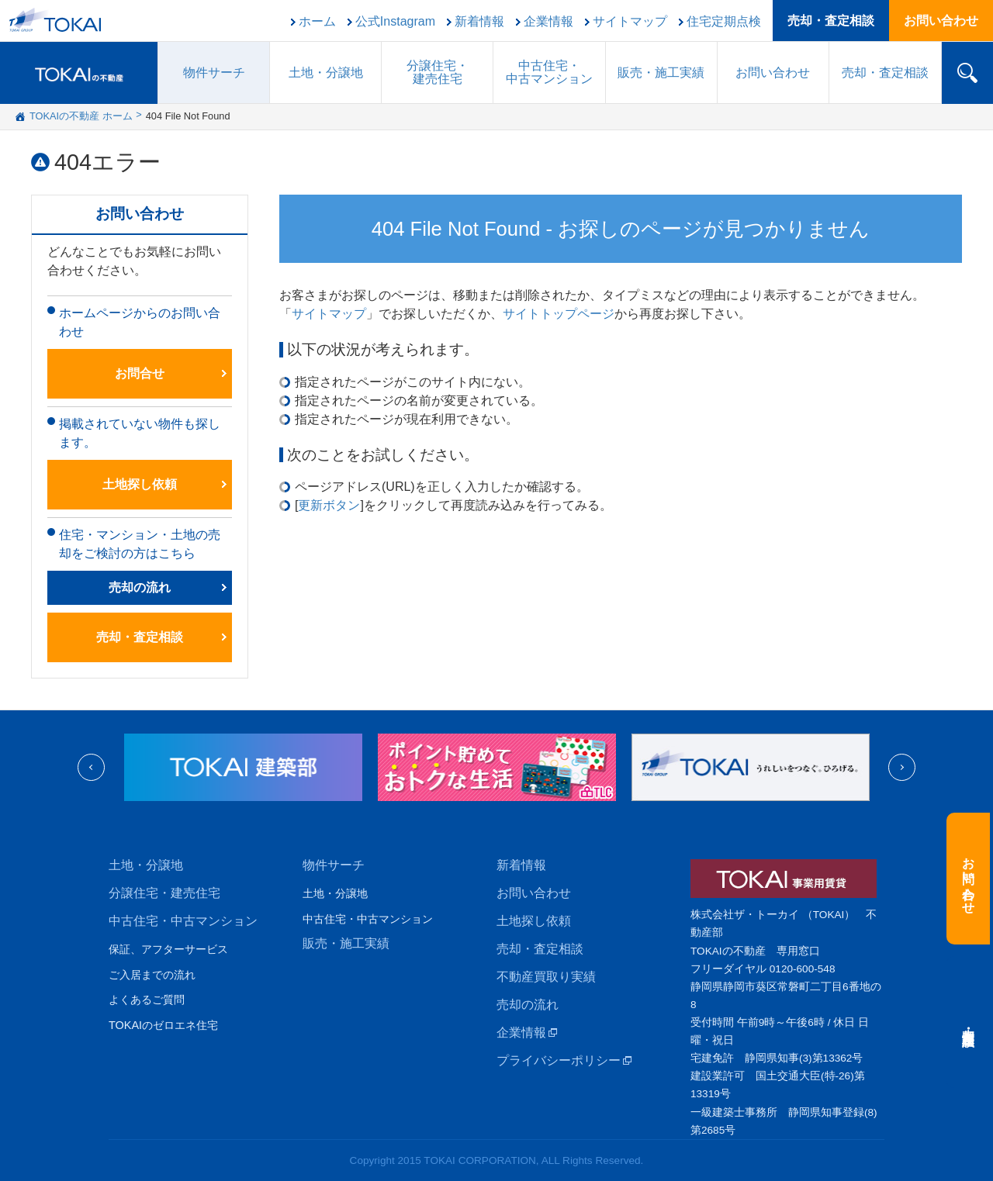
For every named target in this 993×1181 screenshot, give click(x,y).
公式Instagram (395, 22)
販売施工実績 (661, 72)
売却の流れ (140, 587)
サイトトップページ (558, 313)
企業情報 (548, 22)
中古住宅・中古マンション (183, 920)
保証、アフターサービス (168, 949)
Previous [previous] (91, 767)
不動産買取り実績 (546, 976)
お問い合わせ (941, 20)
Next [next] (901, 767)
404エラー (107, 162)
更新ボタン (329, 505)
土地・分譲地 (326, 72)
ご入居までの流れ (152, 975)
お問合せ (139, 373)
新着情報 (479, 22)
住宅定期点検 (724, 22)
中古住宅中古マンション (549, 72)
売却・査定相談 (830, 20)
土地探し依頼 (139, 484)
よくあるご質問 (147, 999)
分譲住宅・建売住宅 (164, 893)
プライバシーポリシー (558, 1060)
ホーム (317, 22)
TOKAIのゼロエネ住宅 (163, 1025)
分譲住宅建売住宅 (438, 72)
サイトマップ (630, 22)
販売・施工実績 (346, 943)
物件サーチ (214, 72)
